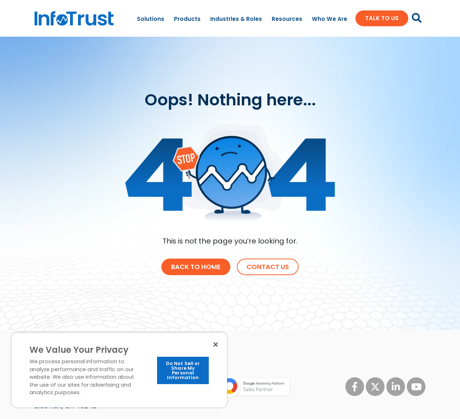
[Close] (216, 344)
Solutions (150, 19)
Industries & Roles (236, 19)
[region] (119, 369)
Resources (287, 19)
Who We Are (329, 19)
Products (187, 19)
